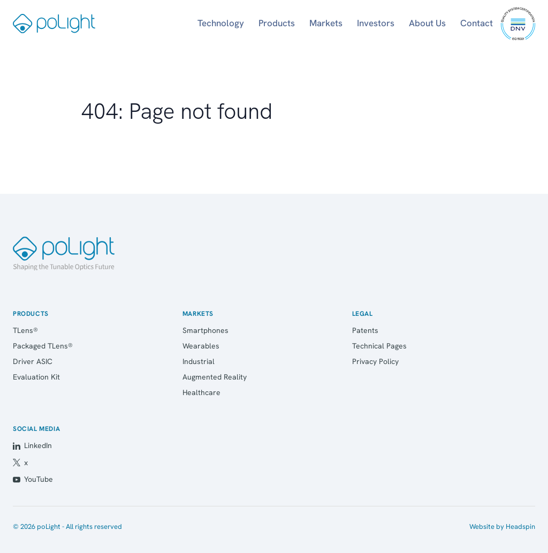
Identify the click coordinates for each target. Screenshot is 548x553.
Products (276, 23)
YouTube (33, 479)
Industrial (198, 361)
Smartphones (205, 330)
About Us (427, 23)
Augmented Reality (214, 377)
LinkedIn (32, 445)
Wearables (200, 346)
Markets (325, 23)
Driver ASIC (32, 361)
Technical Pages (379, 346)
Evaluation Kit (36, 377)
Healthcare (201, 392)
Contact (476, 23)
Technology (220, 23)
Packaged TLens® (43, 346)
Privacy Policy (375, 361)
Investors (375, 23)
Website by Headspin (502, 526)
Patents (365, 330)
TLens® (25, 330)
